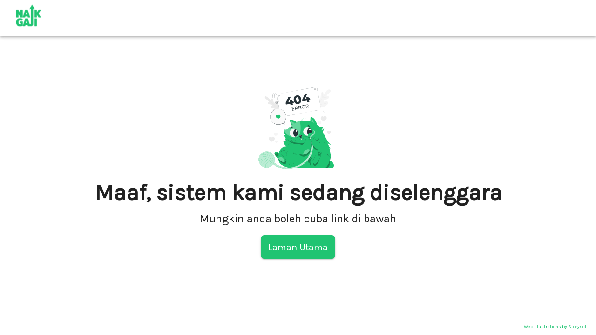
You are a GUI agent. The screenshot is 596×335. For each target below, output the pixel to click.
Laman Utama (298, 247)
